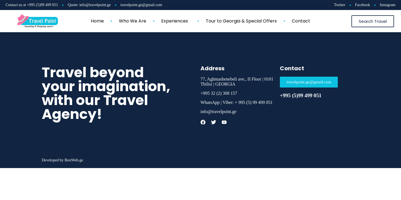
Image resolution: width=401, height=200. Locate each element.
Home (97, 21)
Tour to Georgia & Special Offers (241, 21)
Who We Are (132, 21)
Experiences (176, 21)
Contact (301, 21)
